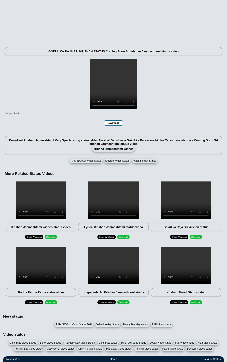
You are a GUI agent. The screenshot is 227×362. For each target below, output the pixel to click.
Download (113, 123)
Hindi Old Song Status (133, 342)
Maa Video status (207, 342)
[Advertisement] (97, 22)
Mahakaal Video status (119, 348)
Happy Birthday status (135, 324)
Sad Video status (184, 342)
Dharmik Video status (90, 348)
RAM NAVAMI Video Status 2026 (74, 324)
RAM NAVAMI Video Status (86, 160)
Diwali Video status (160, 342)
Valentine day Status (144, 160)
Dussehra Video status (199, 348)
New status (13, 359)
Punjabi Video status (146, 348)
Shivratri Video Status (117, 160)
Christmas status (108, 342)
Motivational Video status (61, 348)
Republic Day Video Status (80, 342)
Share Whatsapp (34, 237)
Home (113, 359)
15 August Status (210, 359)
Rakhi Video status (172, 348)
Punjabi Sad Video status (29, 348)
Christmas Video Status (23, 342)
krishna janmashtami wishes (113, 148)
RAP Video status (161, 324)
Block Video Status (50, 342)
